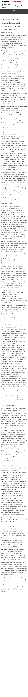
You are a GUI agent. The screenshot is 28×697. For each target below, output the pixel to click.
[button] (14, 11)
